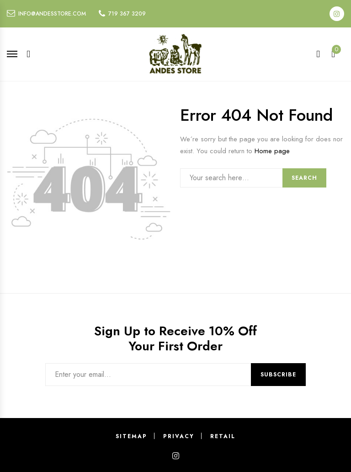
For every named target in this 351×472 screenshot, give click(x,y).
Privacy (178, 436)
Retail (222, 436)
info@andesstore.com (52, 14)
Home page (272, 151)
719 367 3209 (127, 14)
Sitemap (131, 436)
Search (304, 178)
